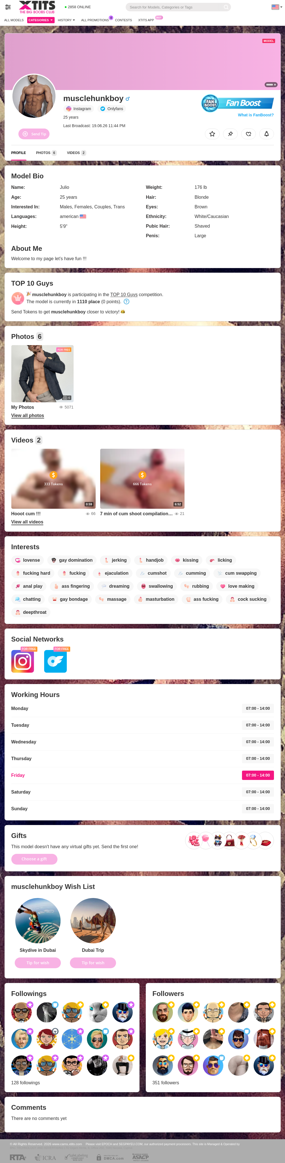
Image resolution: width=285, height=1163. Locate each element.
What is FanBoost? (256, 115)
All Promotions (96, 19)
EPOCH (107, 1144)
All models (14, 20)
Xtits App (147, 19)
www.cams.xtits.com (67, 1144)
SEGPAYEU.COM (131, 1144)
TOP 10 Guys (124, 294)
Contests (123, 20)
